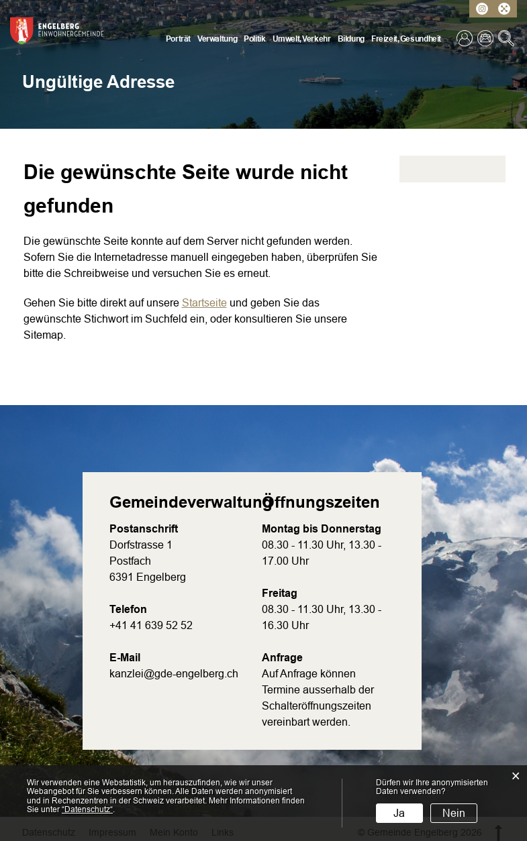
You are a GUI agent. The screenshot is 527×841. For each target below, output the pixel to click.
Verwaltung (217, 39)
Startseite (204, 303)
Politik (254, 39)
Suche (507, 38)
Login (466, 38)
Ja (399, 813)
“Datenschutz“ (87, 809)
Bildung (351, 39)
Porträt (178, 39)
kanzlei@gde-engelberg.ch (173, 673)
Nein (453, 813)
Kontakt (486, 38)
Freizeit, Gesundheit (406, 39)
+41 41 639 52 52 (151, 625)
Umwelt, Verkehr (302, 39)
